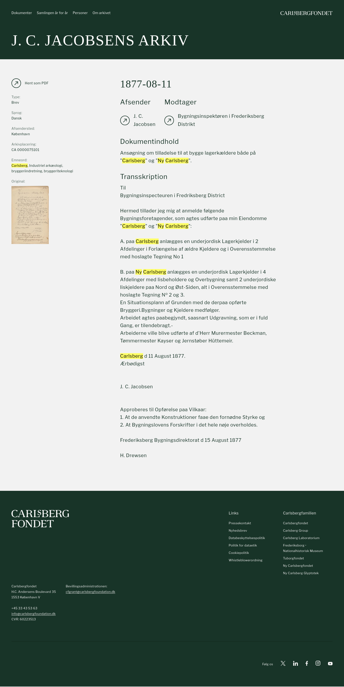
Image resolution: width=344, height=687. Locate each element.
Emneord (19, 160)
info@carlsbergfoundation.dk (33, 614)
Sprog (16, 113)
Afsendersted (22, 129)
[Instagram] (318, 664)
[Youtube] (330, 664)
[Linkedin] (295, 664)
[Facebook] (307, 664)
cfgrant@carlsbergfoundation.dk (90, 592)
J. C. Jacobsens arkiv (100, 40)
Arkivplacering (23, 144)
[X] (283, 664)
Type (15, 97)
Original (17, 181)
